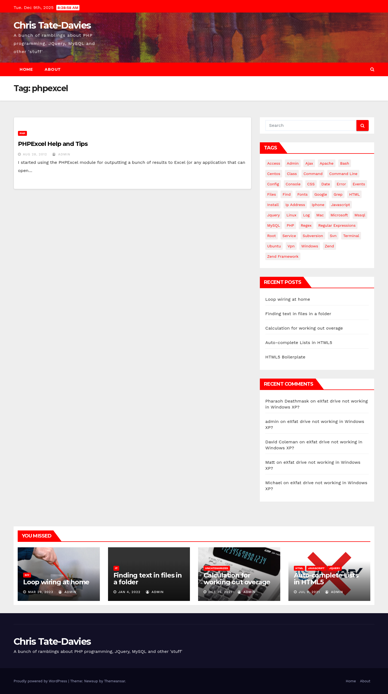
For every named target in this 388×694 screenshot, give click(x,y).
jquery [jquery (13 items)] (273, 215)
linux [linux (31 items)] (292, 215)
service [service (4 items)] (289, 236)
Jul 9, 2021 (309, 592)
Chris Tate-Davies (52, 25)
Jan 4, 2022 (129, 592)
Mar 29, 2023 (40, 592)
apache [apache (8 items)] (327, 163)
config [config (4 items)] (273, 184)
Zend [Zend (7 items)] (329, 246)
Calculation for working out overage (304, 328)
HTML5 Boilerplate (285, 357)
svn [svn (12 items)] (333, 236)
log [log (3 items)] (306, 215)
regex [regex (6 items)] (306, 225)
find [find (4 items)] (286, 194)
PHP (22, 133)
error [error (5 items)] (341, 184)
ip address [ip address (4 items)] (295, 204)
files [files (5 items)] (271, 194)
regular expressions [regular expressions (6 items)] (337, 225)
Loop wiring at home (287, 299)
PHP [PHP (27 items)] (290, 225)
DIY (27, 574)
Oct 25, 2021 (220, 592)
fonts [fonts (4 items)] (302, 194)
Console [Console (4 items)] (293, 184)
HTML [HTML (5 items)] (354, 194)
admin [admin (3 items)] (293, 163)
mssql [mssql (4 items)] (360, 215)
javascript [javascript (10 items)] (340, 204)
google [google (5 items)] (320, 194)
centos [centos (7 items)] (273, 173)
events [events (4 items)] (359, 184)
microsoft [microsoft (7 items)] (339, 215)
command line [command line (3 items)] (343, 173)
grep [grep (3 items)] (338, 194)
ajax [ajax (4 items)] (309, 163)
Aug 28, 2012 (35, 154)
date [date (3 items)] (325, 184)
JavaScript (316, 568)
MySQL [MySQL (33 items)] (273, 225)
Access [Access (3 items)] (273, 163)
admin (61, 154)
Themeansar (114, 681)
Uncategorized (216, 568)
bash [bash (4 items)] (344, 163)
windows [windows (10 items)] (309, 246)
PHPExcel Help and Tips (53, 144)
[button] (372, 69)
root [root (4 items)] (271, 236)
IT (116, 568)
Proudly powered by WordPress (41, 681)
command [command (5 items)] (312, 173)
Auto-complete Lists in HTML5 (298, 342)
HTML (299, 568)
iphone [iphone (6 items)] (318, 204)
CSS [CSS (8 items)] (311, 184)
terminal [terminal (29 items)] (351, 236)
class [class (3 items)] (292, 173)
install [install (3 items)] (273, 204)
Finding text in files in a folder (298, 313)
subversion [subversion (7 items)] (313, 236)
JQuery (334, 568)
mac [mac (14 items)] (320, 215)
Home (26, 69)
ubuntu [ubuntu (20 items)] (274, 246)
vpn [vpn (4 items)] (291, 246)
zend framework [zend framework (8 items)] (282, 256)
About (53, 69)
